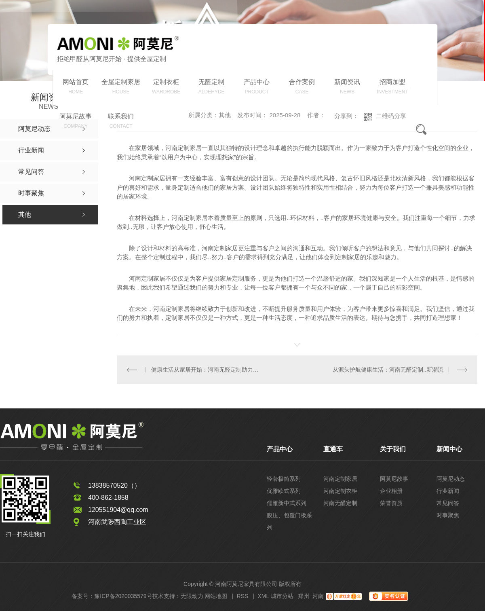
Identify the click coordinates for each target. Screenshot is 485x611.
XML (263, 595)
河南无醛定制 (340, 502)
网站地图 (216, 595)
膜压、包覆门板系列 (289, 521)
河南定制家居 (340, 478)
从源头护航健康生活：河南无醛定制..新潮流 (388, 369)
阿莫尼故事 (394, 478)
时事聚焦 (447, 515)
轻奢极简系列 (284, 478)
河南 (318, 595)
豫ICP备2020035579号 (123, 595)
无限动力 (192, 595)
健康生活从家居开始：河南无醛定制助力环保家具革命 (207, 369)
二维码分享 (391, 115)
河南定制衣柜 (340, 490)
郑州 (303, 595)
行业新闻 (447, 490)
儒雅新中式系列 (286, 502)
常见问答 (447, 502)
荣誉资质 (391, 502)
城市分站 (282, 595)
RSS (243, 595)
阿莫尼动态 (450, 478)
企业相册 (391, 490)
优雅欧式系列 (284, 490)
